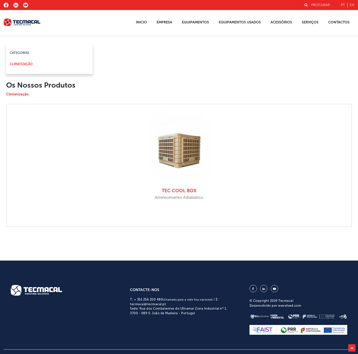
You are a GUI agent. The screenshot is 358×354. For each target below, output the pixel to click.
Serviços (310, 22)
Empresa (164, 22)
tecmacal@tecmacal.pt (148, 304)
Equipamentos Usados (240, 22)
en (352, 5)
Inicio (141, 22)
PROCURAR (317, 5)
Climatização (21, 64)
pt (343, 5)
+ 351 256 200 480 (173, 299)
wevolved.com (289, 305)
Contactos (338, 22)
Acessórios (281, 22)
